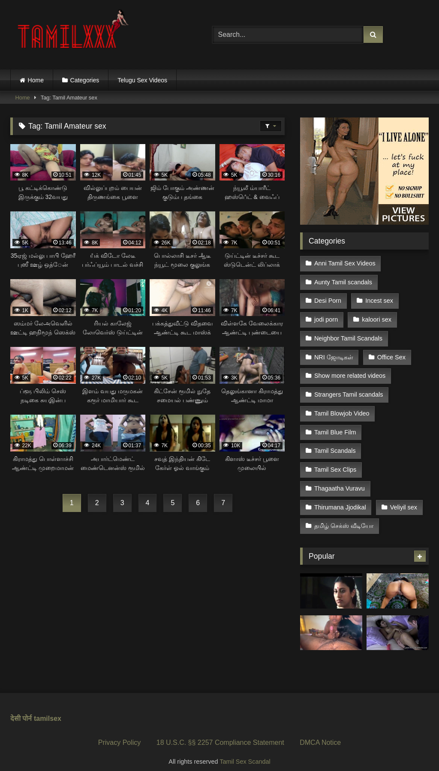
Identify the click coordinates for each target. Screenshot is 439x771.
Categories (84, 80)
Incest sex (379, 299)
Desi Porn (327, 299)
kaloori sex (376, 317)
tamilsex (47, 709)
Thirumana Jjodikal (340, 498)
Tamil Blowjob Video (342, 408)
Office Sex (391, 353)
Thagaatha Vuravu (339, 480)
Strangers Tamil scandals (348, 390)
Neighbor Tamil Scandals (348, 335)
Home (36, 80)
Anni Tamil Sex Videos (345, 263)
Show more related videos (349, 371)
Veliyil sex (403, 498)
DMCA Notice (320, 733)
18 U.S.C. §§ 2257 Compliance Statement (220, 733)
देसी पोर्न (21, 709)
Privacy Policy (119, 733)
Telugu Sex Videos (142, 80)
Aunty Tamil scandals (343, 281)
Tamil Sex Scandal (245, 752)
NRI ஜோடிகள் (333, 353)
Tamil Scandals (335, 444)
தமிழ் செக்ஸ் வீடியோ (343, 517)
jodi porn (326, 317)
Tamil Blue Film (335, 426)
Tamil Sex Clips (335, 462)
